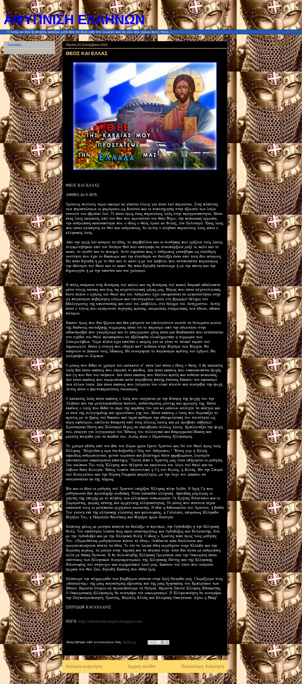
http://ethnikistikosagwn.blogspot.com (110, 621)
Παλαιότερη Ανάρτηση (202, 666)
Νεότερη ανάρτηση (84, 666)
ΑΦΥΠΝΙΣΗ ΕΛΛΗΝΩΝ (74, 19)
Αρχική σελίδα (141, 666)
